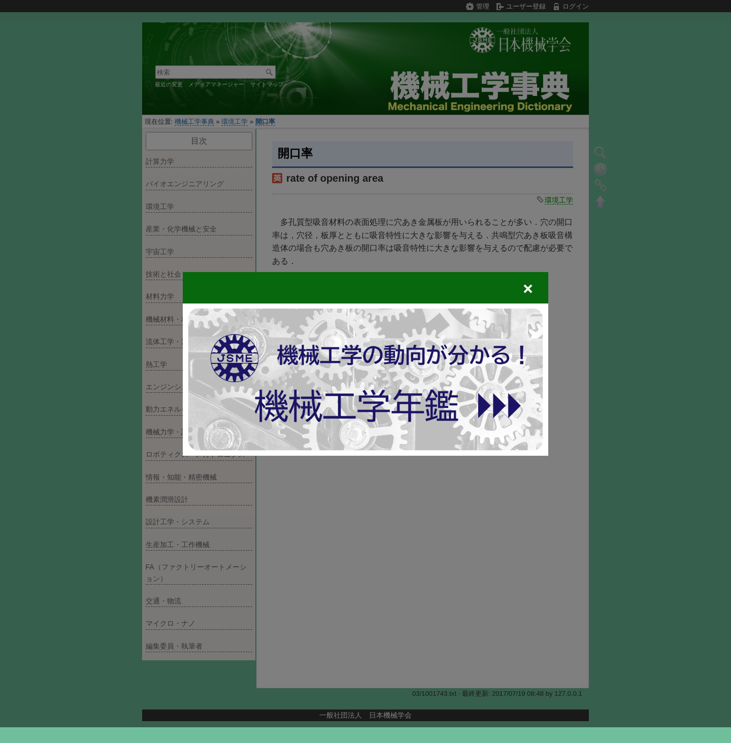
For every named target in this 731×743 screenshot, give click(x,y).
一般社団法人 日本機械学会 (365, 715)
